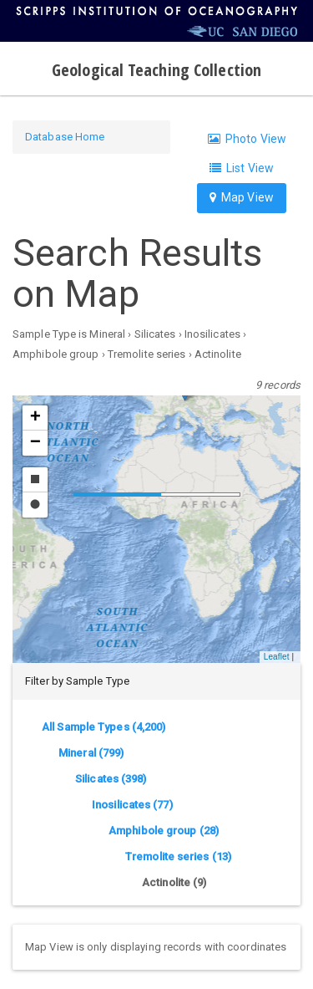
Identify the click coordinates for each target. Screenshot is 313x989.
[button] (35, 418)
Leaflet (277, 656)
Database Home (64, 136)
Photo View (247, 138)
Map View (242, 197)
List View (242, 168)
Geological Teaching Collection (156, 70)
